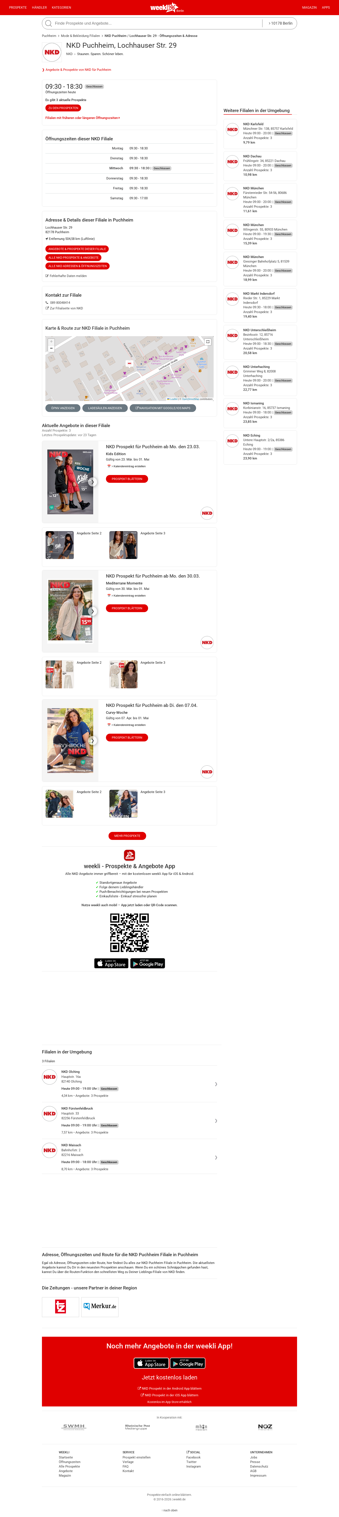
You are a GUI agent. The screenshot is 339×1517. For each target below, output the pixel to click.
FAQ (125, 1466)
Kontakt (128, 1471)
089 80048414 (58, 303)
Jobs (253, 1457)
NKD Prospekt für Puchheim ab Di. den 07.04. (152, 705)
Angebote (66, 1471)
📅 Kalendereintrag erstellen (126, 466)
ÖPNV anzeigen (63, 408)
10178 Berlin (281, 23)
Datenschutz (259, 1466)
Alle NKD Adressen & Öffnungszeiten (77, 266)
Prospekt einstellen (136, 1457)
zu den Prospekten (63, 108)
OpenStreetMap (190, 399)
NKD (69, 54)
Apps (326, 8)
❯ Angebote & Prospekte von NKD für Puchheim (76, 70)
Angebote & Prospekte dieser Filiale (77, 249)
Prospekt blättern (127, 479)
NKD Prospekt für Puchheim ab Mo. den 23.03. (153, 446)
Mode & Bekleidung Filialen (80, 36)
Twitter (191, 1462)
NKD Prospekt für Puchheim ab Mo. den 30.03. (153, 576)
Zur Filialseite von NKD (64, 308)
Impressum (258, 1475)
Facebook (193, 1457)
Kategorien (61, 8)
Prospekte (18, 8)
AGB (253, 1471)
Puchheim (49, 36)
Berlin (180, 11)
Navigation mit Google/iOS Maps (163, 408)
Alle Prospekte (69, 1466)
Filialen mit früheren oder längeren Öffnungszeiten (82, 118)
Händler (39, 8)
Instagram (193, 1466)
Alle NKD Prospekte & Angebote (73, 257)
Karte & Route (87, 328)
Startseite (66, 1457)
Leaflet (172, 399)
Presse (255, 1462)
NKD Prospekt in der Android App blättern (169, 1388)
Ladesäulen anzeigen (105, 408)
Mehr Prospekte (127, 836)
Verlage (128, 1462)
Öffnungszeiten (69, 1462)
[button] (208, 342)
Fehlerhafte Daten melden (66, 276)
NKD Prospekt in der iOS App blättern (169, 1395)
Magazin (309, 8)
